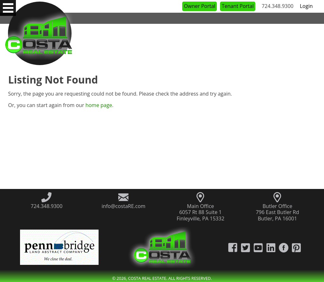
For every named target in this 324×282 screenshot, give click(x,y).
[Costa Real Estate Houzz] (283, 247)
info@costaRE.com (124, 206)
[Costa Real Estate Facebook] (232, 247)
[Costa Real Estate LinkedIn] (271, 247)
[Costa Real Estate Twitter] (245, 247)
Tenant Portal (238, 6)
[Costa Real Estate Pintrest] (296, 247)
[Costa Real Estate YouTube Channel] (258, 247)
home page (99, 105)
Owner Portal (199, 6)
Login (306, 6)
